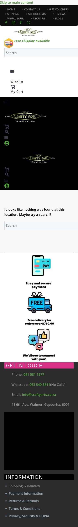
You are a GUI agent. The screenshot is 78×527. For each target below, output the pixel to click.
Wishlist (17, 82)
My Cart (17, 91)
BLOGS (59, 18)
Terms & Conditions (24, 508)
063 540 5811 (39, 384)
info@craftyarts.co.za (39, 394)
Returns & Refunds (24, 501)
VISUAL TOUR (15, 18)
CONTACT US (32, 9)
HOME (11, 9)
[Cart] (12, 86)
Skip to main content (16, 2)
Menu (12, 71)
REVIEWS (60, 14)
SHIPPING (13, 14)
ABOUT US (39, 18)
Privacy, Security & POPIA (29, 516)
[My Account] (42, 66)
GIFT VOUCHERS (59, 9)
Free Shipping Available (32, 41)
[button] (6, 131)
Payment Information (26, 493)
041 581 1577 (34, 374)
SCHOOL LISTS (37, 14)
